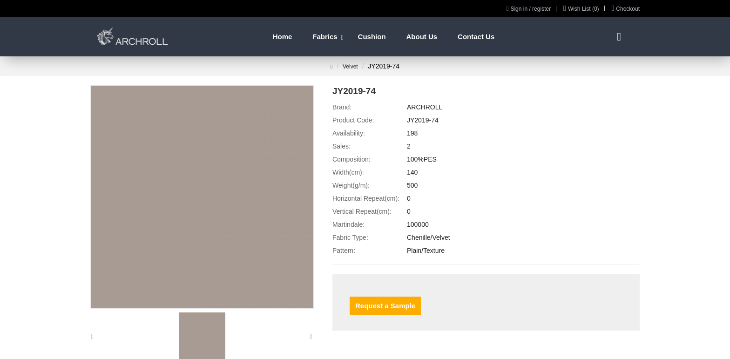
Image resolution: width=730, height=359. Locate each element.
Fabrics (324, 37)
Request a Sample (385, 306)
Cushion (372, 37)
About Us (421, 37)
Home (282, 37)
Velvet (350, 66)
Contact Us (476, 37)
